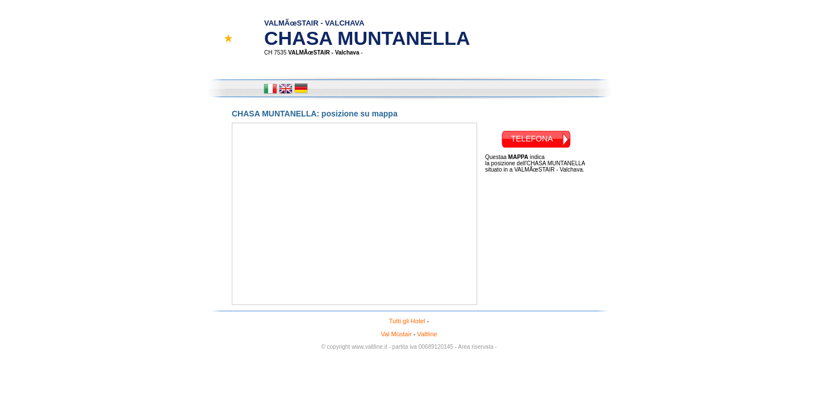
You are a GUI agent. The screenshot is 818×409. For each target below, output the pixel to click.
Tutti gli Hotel (407, 321)
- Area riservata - (476, 347)
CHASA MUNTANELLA (367, 28)
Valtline (427, 334)
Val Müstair (396, 334)
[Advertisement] (530, 233)
